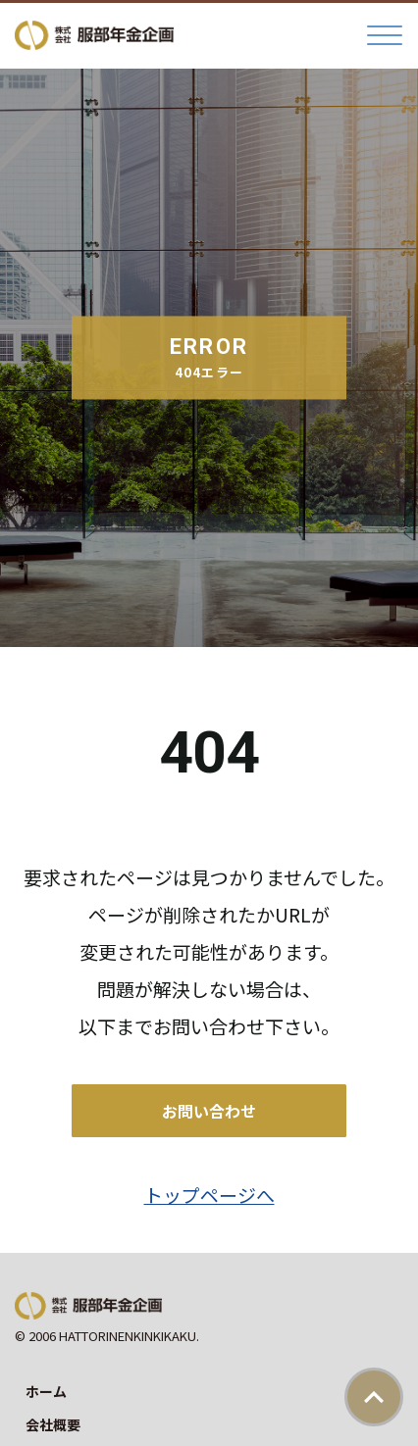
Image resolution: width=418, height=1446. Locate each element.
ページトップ (373, 1397)
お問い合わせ (209, 1110)
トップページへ (209, 1194)
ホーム (46, 1391)
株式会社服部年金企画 (94, 35)
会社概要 (53, 1424)
